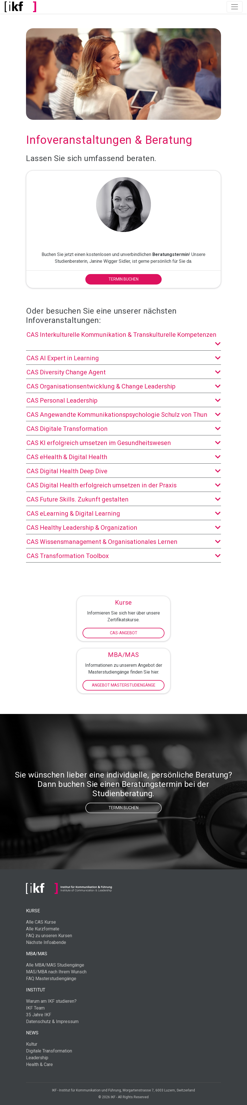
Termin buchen (123, 279)
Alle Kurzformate (42, 929)
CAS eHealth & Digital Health (123, 457)
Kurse (33, 910)
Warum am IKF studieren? (51, 1001)
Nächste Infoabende (46, 942)
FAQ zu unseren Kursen (49, 935)
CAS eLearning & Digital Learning (123, 513)
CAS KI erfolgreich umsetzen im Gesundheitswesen (123, 443)
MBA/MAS (36, 953)
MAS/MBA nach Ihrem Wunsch (56, 971)
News (32, 1032)
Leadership (37, 1057)
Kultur (31, 1044)
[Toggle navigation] (234, 6)
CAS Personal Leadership (123, 400)
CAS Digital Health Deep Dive (123, 471)
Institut (35, 990)
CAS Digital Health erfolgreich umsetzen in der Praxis (123, 485)
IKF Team (35, 1008)
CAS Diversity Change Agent (123, 372)
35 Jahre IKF (38, 1014)
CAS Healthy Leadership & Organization (123, 527)
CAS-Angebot (123, 633)
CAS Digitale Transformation (123, 428)
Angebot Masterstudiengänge (123, 685)
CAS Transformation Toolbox (123, 556)
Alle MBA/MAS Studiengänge (55, 965)
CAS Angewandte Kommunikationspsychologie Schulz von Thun (123, 414)
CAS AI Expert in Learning (123, 358)
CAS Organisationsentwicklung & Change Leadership (123, 386)
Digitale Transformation (49, 1051)
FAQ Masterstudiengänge (51, 978)
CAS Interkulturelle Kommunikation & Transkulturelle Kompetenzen (123, 340)
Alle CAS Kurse (41, 922)
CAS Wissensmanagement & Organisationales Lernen (123, 541)
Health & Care (39, 1064)
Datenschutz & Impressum (52, 1021)
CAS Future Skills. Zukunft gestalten (123, 499)
